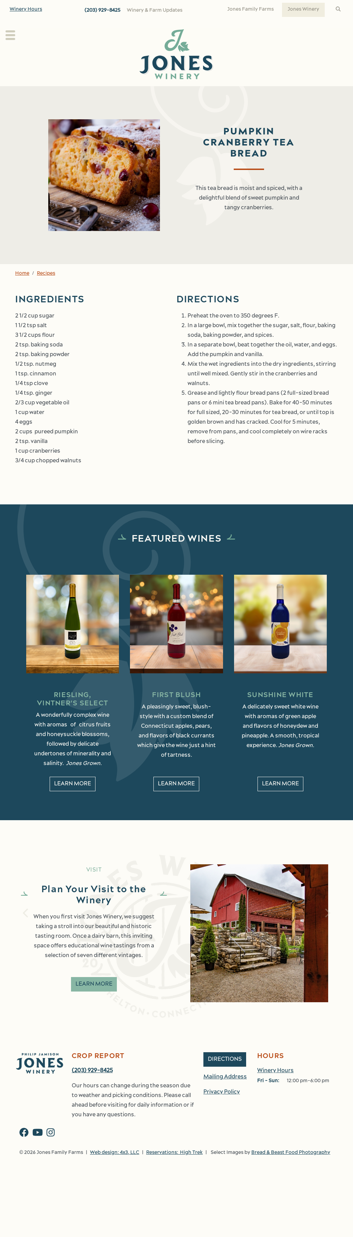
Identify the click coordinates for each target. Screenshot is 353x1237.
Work (324, 94)
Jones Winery (303, 9)
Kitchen (212, 94)
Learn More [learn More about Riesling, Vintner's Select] (72, 799)
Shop (290, 94)
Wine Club (178, 94)
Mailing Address (225, 1092)
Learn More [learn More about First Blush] (176, 799)
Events (253, 94)
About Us (82, 94)
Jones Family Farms (250, 9)
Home (22, 288)
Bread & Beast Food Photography (290, 1167)
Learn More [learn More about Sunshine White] (280, 799)
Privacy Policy (221, 1107)
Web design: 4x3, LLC (114, 1167)
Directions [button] (225, 1074)
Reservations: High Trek (174, 1167)
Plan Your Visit (30, 94)
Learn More (93, 999)
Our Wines (130, 94)
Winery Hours (26, 9)
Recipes (46, 288)
